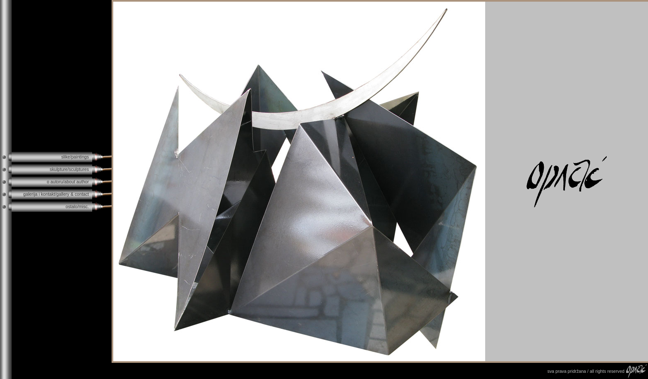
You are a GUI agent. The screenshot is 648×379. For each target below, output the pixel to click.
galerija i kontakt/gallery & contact (56, 194)
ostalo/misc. (77, 206)
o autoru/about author (68, 181)
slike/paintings (75, 156)
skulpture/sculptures (69, 169)
